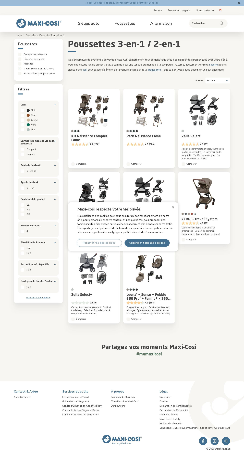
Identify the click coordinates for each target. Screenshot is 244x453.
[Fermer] (173, 207)
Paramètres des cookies (99, 243)
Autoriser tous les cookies (147, 243)
